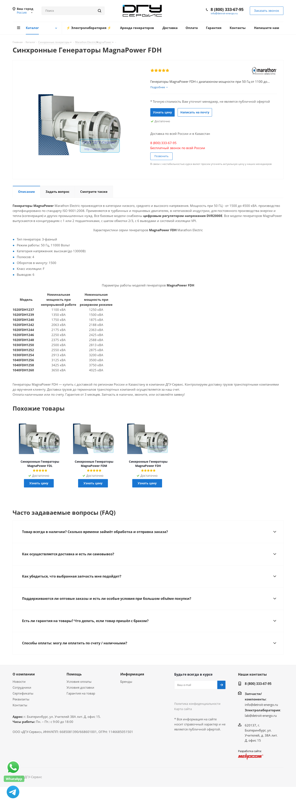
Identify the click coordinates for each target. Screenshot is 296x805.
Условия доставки (80, 687)
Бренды (126, 681)
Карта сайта (183, 709)
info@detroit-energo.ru (224, 13)
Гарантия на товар (81, 693)
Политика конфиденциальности (197, 704)
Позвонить (161, 156)
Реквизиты (21, 699)
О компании (24, 674)
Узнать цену (162, 112)
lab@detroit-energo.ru (261, 715)
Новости (19, 681)
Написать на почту (194, 112)
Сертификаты (23, 693)
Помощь (74, 674)
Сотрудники (22, 687)
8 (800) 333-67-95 (227, 9)
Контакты (20, 705)
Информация (132, 674)
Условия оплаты (79, 681)
